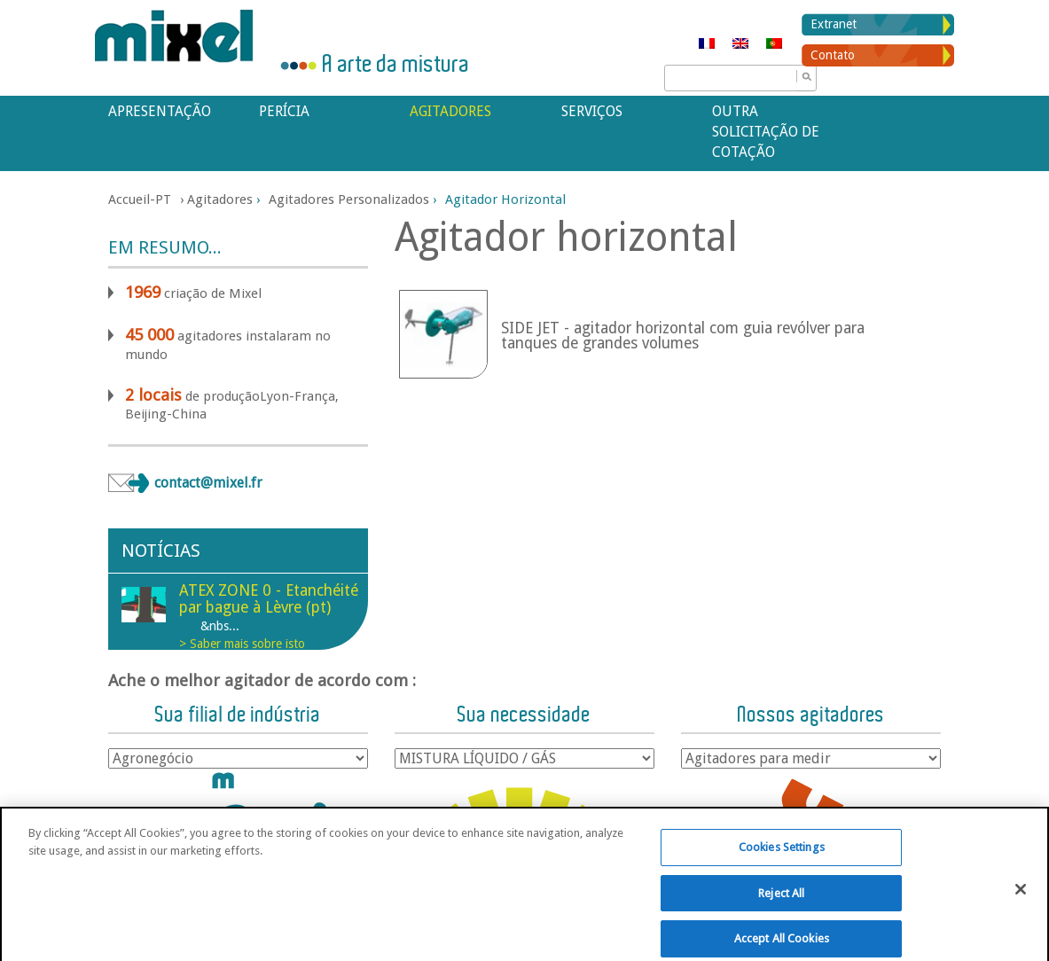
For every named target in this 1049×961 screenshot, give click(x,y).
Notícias (160, 550)
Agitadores (450, 111)
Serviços (591, 111)
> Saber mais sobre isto (242, 643)
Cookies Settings (782, 862)
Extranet (833, 24)
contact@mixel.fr (208, 482)
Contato (832, 55)
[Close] (1020, 904)
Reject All (781, 908)
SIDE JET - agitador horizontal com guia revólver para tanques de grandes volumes (683, 335)
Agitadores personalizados (349, 199)
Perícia (284, 111)
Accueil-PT (139, 199)
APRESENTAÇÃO (159, 111)
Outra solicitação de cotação (765, 131)
